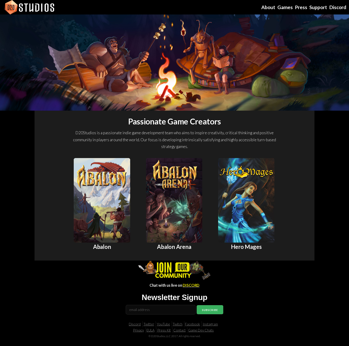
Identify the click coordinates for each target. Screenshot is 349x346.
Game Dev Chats (201, 330)
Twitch (177, 324)
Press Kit (164, 330)
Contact (179, 330)
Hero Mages (246, 246)
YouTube (163, 324)
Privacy (138, 330)
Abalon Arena (174, 246)
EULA (150, 330)
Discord (135, 324)
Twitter (148, 324)
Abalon (102, 246)
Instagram (210, 324)
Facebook (192, 324)
